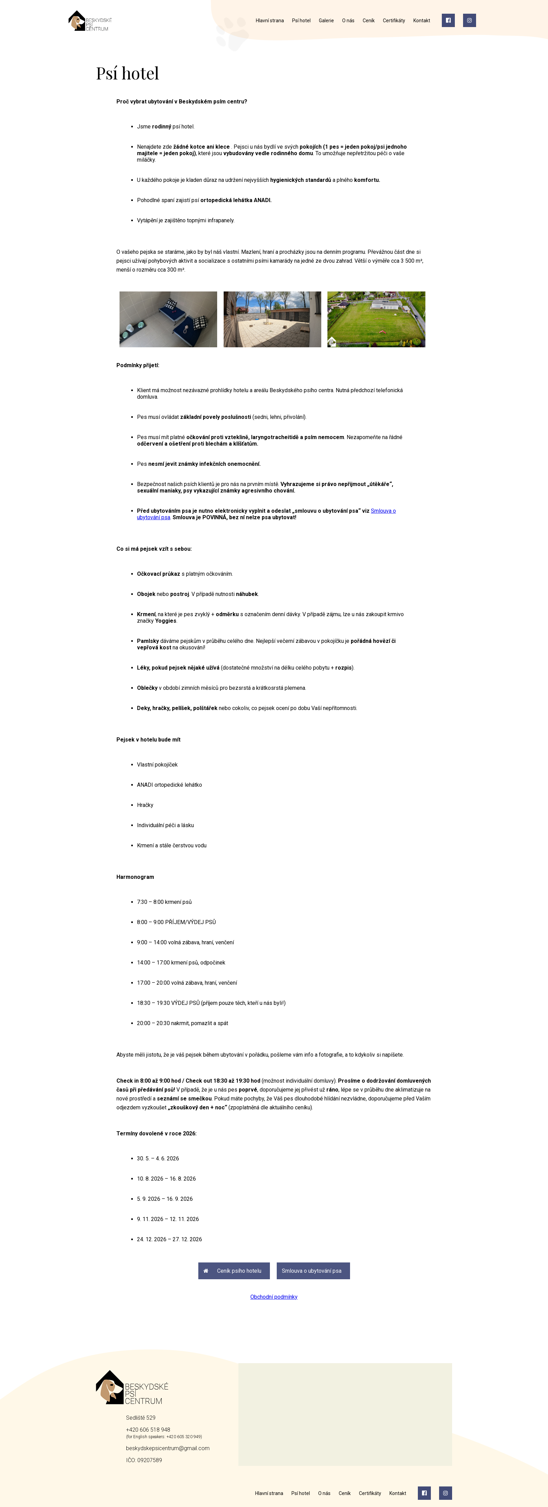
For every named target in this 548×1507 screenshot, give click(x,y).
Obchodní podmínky (274, 1297)
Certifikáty (394, 20)
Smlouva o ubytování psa (311, 1271)
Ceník (369, 20)
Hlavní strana (270, 20)
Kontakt (421, 20)
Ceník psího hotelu (232, 1271)
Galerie (326, 20)
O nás (348, 20)
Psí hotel (301, 20)
